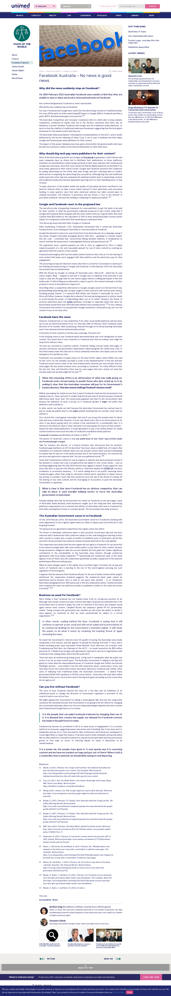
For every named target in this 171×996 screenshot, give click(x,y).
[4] (121, 293)
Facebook (88, 157)
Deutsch (47, 985)
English (46, 6)
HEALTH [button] (52, 15)
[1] (84, 115)
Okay (129, 992)
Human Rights (18, 70)
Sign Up (152, 6)
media (70, 302)
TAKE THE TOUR (151, 977)
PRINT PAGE (115, 71)
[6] (80, 371)
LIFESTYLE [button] (36, 15)
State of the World (53, 71)
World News (17, 78)
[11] (52, 615)
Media (14, 74)
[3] (111, 241)
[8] (103, 456)
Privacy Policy (118, 992)
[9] (78, 555)
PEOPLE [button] (19, 15)
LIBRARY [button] (135, 15)
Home (41, 71)
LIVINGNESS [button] (85, 15)
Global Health (18, 66)
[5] (107, 304)
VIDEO (118, 15)
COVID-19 (108, 468)
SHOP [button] (151, 15)
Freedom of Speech (20, 62)
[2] (110, 197)
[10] (51, 588)
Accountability (45, 900)
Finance (15, 58)
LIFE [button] (69, 15)
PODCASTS (102, 15)
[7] (89, 434)
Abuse (14, 55)
